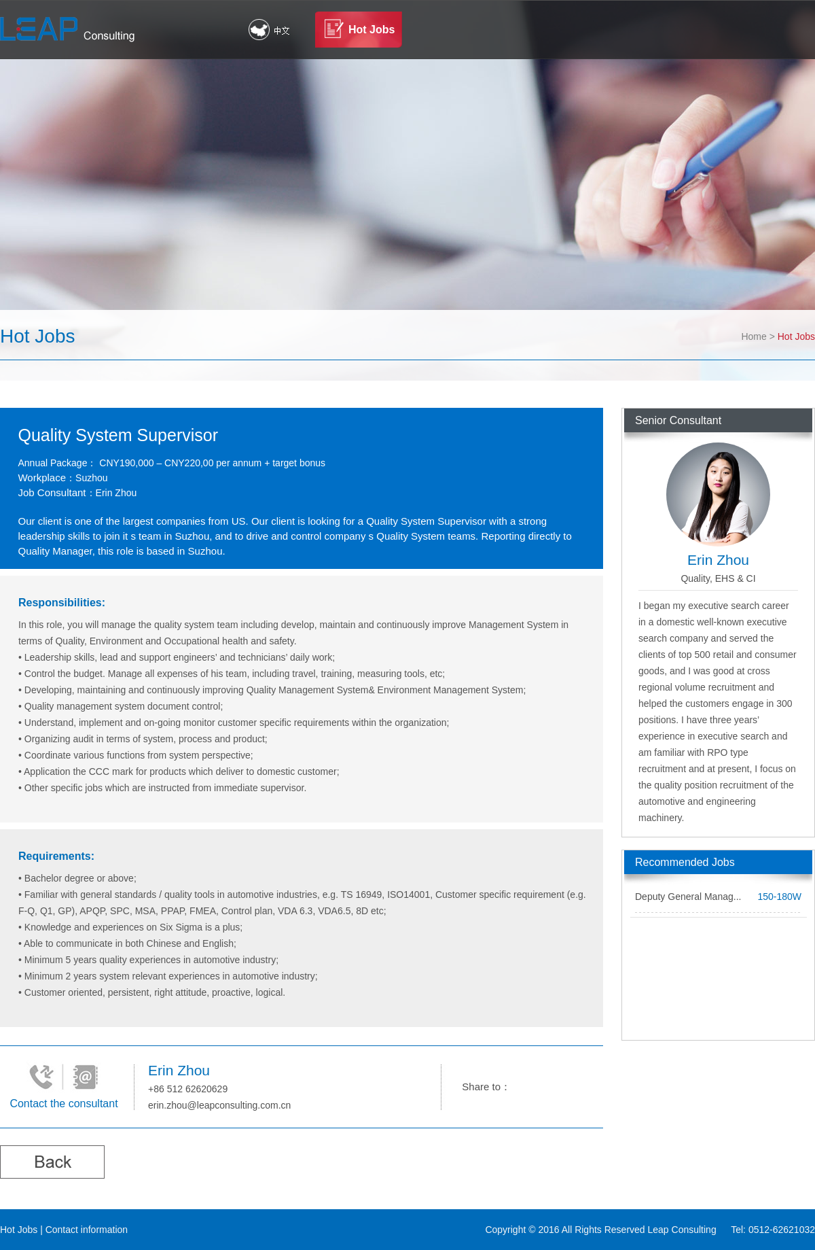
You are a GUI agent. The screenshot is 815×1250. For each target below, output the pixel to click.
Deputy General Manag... (688, 896)
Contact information (87, 1229)
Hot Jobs (371, 29)
